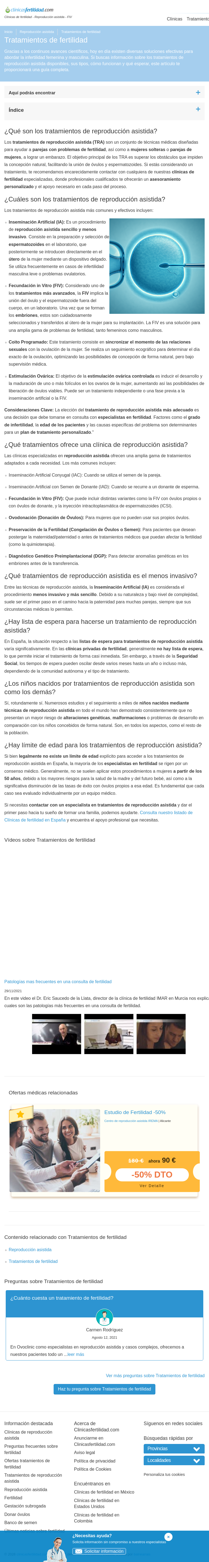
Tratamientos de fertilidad (33, 1261)
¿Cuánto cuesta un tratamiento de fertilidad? (61, 1298)
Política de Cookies (92, 1469)
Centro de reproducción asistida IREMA (131, 1120)
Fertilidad (13, 1497)
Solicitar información (98, 1551)
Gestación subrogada (25, 1506)
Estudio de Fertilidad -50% (135, 1112)
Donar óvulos (17, 1514)
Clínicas (174, 19)
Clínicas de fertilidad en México (104, 1492)
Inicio (8, 32)
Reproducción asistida (37, 32)
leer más (75, 1354)
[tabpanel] (104, 1150)
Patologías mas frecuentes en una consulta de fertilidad (58, 981)
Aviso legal (84, 1452)
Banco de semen (20, 1522)
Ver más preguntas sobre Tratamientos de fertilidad (155, 1375)
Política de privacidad (94, 1461)
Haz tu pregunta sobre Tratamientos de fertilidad (104, 1389)
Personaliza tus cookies (164, 1474)
